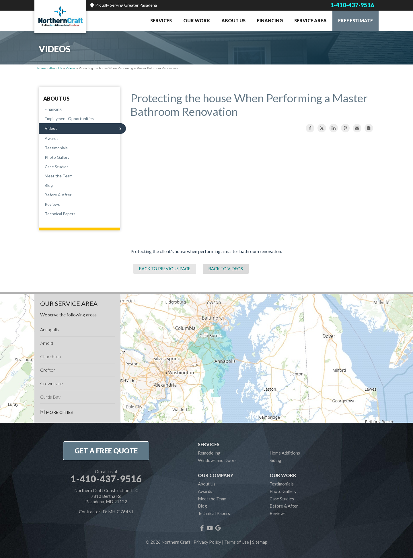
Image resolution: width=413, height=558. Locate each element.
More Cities (59, 412)
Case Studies (57, 166)
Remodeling (209, 452)
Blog (49, 185)
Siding (275, 460)
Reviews (52, 204)
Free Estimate (355, 20)
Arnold (46, 343)
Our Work (196, 20)
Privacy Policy (207, 542)
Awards (52, 138)
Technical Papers (60, 213)
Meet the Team (59, 175)
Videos (51, 128)
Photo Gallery (57, 157)
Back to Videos (226, 268)
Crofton (48, 370)
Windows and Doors (217, 460)
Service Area (310, 20)
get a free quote (106, 451)
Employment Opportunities (69, 118)
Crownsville (51, 383)
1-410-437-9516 (352, 4)
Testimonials (56, 147)
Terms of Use (236, 542)
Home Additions (285, 452)
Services (161, 20)
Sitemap (259, 542)
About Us (233, 20)
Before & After (58, 194)
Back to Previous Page (164, 268)
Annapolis (49, 329)
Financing (270, 20)
